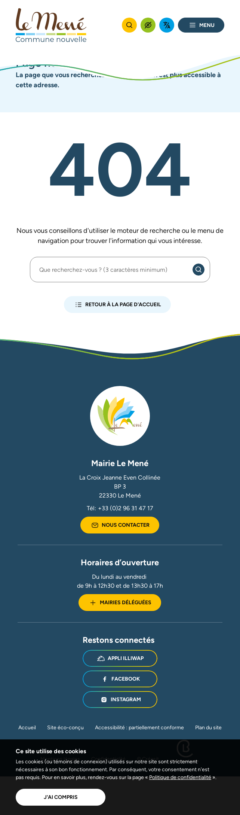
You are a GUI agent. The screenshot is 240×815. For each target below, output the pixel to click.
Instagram (120, 700)
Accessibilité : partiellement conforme (139, 727)
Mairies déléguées (119, 603)
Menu (201, 25)
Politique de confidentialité (180, 777)
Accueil (27, 727)
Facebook (120, 679)
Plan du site (208, 727)
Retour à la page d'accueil (117, 305)
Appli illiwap (120, 658)
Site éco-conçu (65, 727)
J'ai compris (61, 797)
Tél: (120, 508)
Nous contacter (120, 525)
